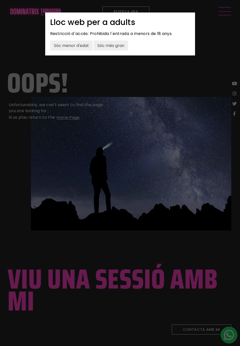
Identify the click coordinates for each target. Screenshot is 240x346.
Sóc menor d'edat (71, 45)
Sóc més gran (110, 45)
